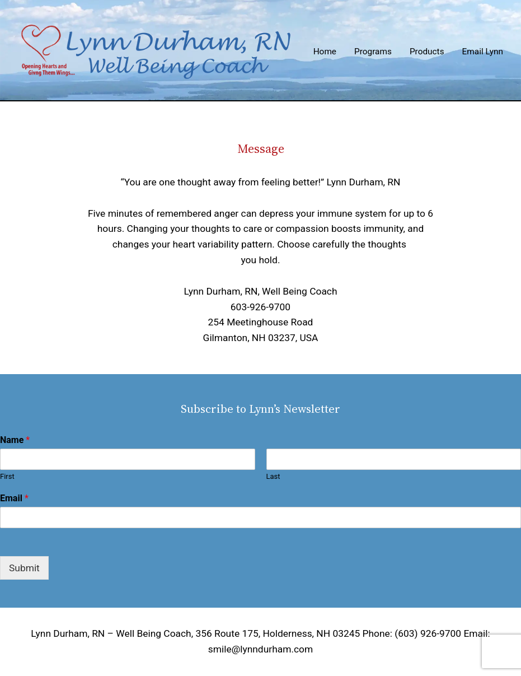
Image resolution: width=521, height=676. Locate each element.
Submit (24, 568)
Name (15, 440)
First (7, 476)
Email (14, 498)
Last (273, 476)
